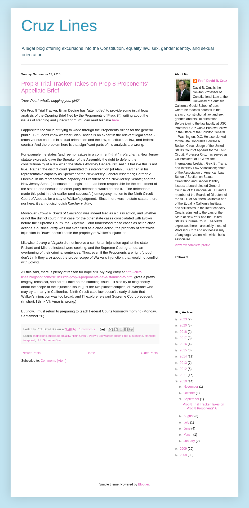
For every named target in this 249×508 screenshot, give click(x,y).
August (189, 416)
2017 (184, 338)
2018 (184, 332)
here (115, 120)
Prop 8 (126, 335)
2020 (184, 325)
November (191, 386)
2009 (184, 448)
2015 (184, 350)
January (190, 441)
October (190, 393)
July (187, 422)
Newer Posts (32, 353)
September (192, 399)
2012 (184, 369)
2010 (184, 381)
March (188, 434)
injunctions (40, 335)
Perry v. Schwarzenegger (105, 335)
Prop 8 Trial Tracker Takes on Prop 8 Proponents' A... (203, 406)
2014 (184, 356)
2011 (184, 375)
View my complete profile (192, 245)
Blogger (143, 484)
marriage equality (59, 335)
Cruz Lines (59, 25)
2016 (184, 344)
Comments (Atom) (53, 361)
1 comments (87, 329)
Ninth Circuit (79, 335)
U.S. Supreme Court (49, 340)
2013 (184, 363)
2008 (184, 455)
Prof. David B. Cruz (212, 81)
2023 (184, 319)
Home (91, 353)
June (187, 428)
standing (137, 335)
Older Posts (149, 353)
